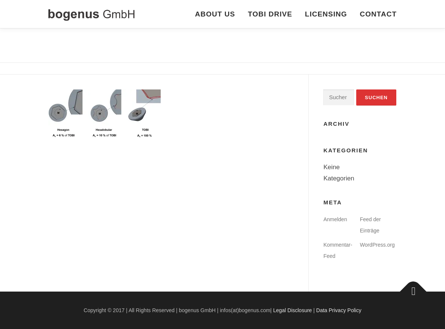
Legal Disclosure (292, 310)
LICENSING (326, 14)
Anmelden (335, 219)
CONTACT (378, 14)
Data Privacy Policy (338, 310)
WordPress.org (377, 245)
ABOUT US (215, 14)
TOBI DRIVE (270, 14)
